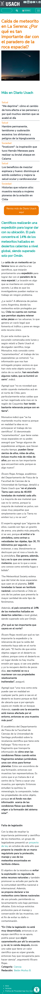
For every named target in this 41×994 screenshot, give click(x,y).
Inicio (7, 986)
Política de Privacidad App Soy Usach (19, 991)
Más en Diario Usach (17, 92)
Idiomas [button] (27, 10)
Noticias (8, 988)
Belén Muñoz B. (22, 970)
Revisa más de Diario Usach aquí (21, 210)
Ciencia (17, 966)
